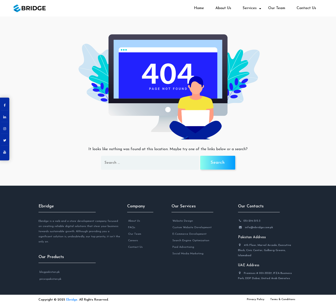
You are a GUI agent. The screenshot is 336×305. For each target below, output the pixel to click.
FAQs (131, 227)
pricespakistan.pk (50, 279)
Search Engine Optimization (190, 240)
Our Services (184, 206)
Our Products (51, 257)
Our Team (276, 8)
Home (199, 8)
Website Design (182, 221)
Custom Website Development (192, 227)
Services (250, 8)
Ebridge (46, 206)
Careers (133, 240)
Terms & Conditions (282, 299)
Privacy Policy (255, 299)
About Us (223, 8)
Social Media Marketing (187, 253)
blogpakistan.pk (49, 272)
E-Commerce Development (189, 234)
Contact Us (306, 8)
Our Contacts (251, 206)
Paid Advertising (183, 247)
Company (136, 206)
